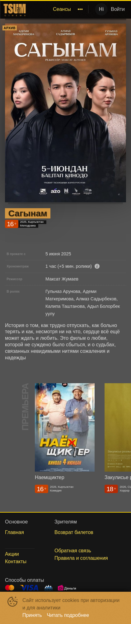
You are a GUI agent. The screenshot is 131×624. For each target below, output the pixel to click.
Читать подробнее (68, 615)
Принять (32, 615)
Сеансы (62, 9)
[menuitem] (62, 9)
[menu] (56, 9)
